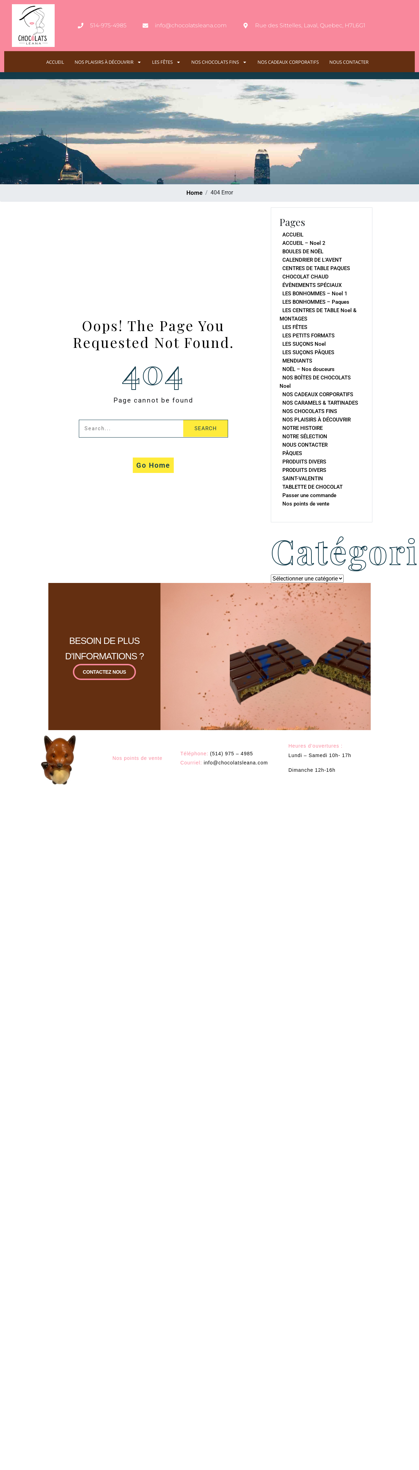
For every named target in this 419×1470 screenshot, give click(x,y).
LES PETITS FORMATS (308, 335)
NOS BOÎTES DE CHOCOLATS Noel (315, 382)
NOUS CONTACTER (349, 62)
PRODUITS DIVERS (304, 462)
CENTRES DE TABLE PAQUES (316, 268)
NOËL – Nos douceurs (308, 369)
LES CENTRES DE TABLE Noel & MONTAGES (318, 314)
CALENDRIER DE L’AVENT (312, 260)
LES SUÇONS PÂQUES (308, 352)
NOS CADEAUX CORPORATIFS (288, 62)
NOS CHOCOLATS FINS (219, 62)
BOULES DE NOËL (302, 251)
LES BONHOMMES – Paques (315, 302)
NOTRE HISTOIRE (302, 428)
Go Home (153, 465)
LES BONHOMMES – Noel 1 (315, 293)
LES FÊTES (166, 62)
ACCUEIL (55, 62)
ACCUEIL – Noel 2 (303, 243)
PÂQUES (292, 453)
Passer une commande (309, 495)
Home (194, 192)
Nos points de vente (305, 504)
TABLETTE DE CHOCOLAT (312, 487)
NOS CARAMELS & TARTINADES (320, 403)
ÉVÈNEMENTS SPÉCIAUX (312, 285)
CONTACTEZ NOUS (104, 672)
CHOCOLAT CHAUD (305, 277)
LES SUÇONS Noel (304, 344)
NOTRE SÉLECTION (304, 436)
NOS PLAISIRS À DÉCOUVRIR (108, 62)
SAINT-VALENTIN (302, 478)
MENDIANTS (297, 361)
